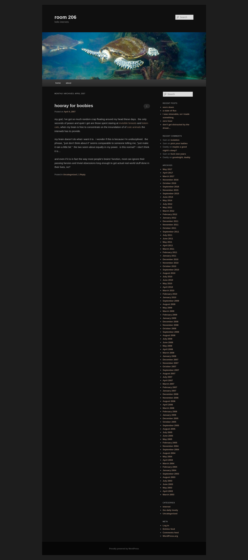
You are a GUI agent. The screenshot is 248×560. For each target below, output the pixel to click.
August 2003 (169, 477)
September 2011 (171, 231)
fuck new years (178, 154)
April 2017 (168, 172)
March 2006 (168, 408)
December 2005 (170, 418)
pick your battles (179, 143)
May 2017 (167, 169)
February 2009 (170, 314)
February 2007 (170, 387)
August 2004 (169, 453)
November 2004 (171, 446)
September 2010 (171, 269)
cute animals (134, 127)
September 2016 (171, 186)
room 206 (65, 17)
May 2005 (167, 439)
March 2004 (168, 463)
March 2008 (168, 352)
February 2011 (170, 252)
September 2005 (171, 425)
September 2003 (171, 474)
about (68, 83)
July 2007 (167, 377)
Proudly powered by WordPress (124, 549)
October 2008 (169, 328)
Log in (166, 525)
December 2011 (170, 221)
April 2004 (168, 460)
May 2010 (167, 283)
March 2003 (168, 494)
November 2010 (171, 263)
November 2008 (171, 325)
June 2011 (168, 238)
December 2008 (170, 321)
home (58, 83)
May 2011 (167, 242)
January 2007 (169, 390)
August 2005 (169, 429)
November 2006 (171, 398)
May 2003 (167, 487)
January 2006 (169, 415)
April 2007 (168, 380)
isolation (175, 140)
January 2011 (169, 256)
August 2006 (169, 401)
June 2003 (168, 484)
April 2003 (168, 491)
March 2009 (168, 311)
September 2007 (171, 370)
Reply (81, 174)
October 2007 (169, 366)
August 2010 (169, 273)
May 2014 (167, 200)
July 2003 (167, 481)
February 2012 (170, 214)
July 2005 (167, 432)
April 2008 (168, 349)
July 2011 (167, 235)
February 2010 (170, 294)
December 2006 (170, 394)
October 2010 (169, 266)
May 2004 (167, 456)
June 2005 (168, 436)
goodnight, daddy (181, 157)
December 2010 (170, 259)
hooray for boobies (74, 105)
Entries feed (169, 529)
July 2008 (167, 339)
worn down (168, 107)
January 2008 (169, 356)
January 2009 (169, 318)
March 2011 (168, 249)
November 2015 (171, 190)
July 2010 (167, 276)
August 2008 (169, 335)
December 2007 (170, 359)
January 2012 (169, 218)
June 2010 (168, 280)
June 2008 (168, 342)
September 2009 (171, 301)
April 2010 (168, 287)
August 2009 (169, 304)
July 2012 (167, 204)
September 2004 (171, 449)
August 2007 (169, 373)
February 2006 (170, 411)
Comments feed (171, 532)
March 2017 (168, 176)
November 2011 (171, 224)
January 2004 (169, 470)
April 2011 (168, 245)
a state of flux (170, 110)
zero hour (167, 121)
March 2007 (168, 384)
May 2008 (167, 346)
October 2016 (169, 183)
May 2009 (167, 307)
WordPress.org (170, 536)
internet (167, 506)
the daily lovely (170, 510)
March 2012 (168, 211)
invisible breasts (128, 123)
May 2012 (167, 207)
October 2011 (169, 228)
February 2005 (170, 442)
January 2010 (169, 297)
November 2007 (171, 363)
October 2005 (169, 422)
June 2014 (168, 197)
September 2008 (171, 332)
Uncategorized (70, 174)
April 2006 (168, 404)
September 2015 (171, 193)
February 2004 (170, 467)
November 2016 (171, 180)
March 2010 (168, 290)
